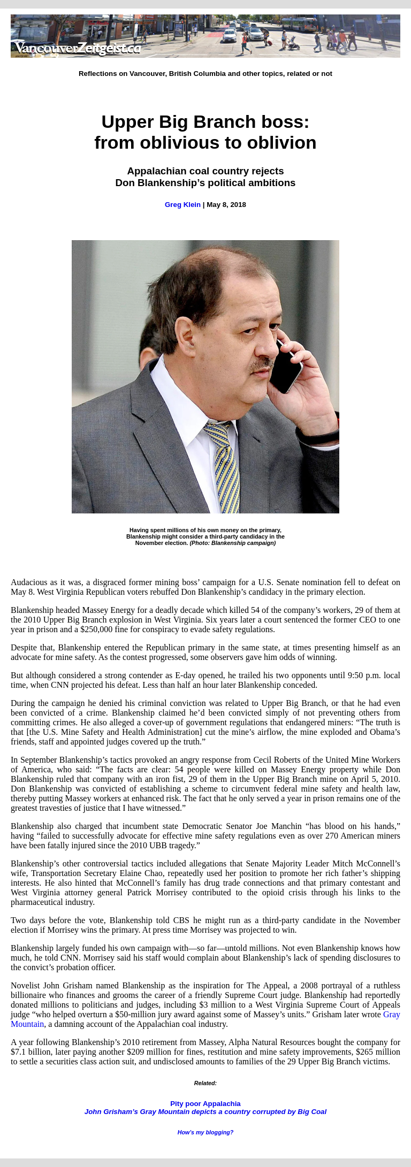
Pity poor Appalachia (205, 1108)
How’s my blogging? (206, 1132)
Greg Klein (183, 205)
